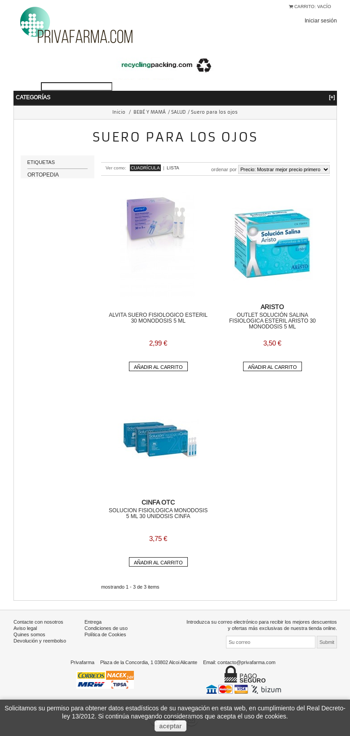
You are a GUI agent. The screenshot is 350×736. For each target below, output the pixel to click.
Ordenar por (224, 169)
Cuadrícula (145, 168)
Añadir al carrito (158, 367)
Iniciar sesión (321, 20)
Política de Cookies (105, 634)
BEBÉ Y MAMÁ (149, 112)
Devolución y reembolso (39, 641)
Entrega (93, 622)
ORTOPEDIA (43, 179)
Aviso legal (25, 628)
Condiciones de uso (106, 628)
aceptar (170, 726)
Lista (173, 168)
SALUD (178, 112)
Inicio (118, 112)
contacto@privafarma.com (246, 662)
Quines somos (29, 634)
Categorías (175, 97)
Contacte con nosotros (38, 622)
